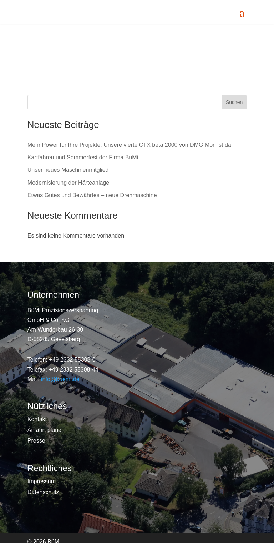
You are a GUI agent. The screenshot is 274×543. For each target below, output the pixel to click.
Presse (36, 441)
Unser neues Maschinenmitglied (68, 170)
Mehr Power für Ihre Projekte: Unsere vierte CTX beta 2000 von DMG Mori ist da (129, 145)
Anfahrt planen (46, 430)
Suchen (234, 102)
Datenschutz (43, 492)
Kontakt (37, 419)
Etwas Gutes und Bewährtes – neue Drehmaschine (92, 195)
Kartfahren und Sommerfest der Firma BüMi (82, 157)
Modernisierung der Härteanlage (68, 183)
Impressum (41, 481)
